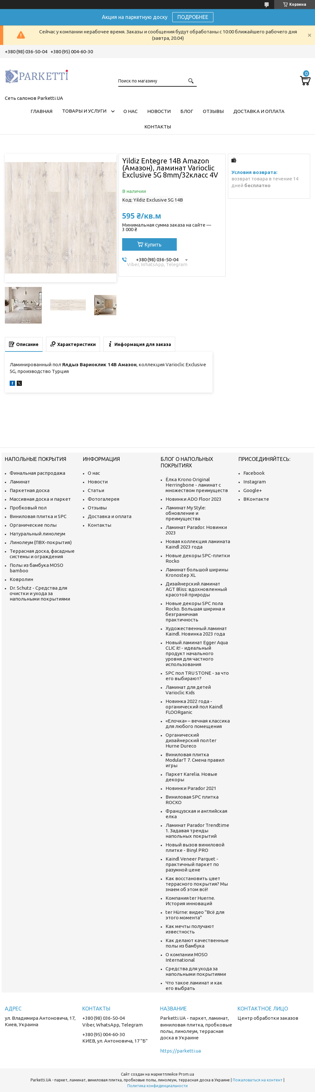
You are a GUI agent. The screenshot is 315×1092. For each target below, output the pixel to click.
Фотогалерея (103, 499)
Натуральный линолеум (37, 533)
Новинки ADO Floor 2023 (193, 499)
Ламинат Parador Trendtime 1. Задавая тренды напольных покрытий (197, 830)
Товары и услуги (84, 111)
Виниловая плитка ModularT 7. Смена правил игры (195, 760)
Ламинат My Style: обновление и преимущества (186, 513)
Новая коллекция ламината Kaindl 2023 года (198, 544)
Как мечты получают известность (190, 928)
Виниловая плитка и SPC (38, 516)
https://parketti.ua (180, 1050)
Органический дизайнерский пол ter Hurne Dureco (191, 740)
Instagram (254, 481)
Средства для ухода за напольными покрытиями (196, 971)
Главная (41, 111)
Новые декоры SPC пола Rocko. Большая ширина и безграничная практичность (195, 611)
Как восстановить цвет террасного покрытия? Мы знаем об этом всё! (197, 884)
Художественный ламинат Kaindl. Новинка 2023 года (196, 631)
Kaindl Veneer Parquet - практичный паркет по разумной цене (192, 864)
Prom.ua (186, 1074)
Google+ (252, 490)
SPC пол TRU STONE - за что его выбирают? (197, 675)
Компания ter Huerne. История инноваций (190, 900)
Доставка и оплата (258, 111)
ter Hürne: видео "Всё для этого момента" (195, 914)
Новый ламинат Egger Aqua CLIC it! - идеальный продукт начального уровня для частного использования (197, 653)
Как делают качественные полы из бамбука (197, 943)
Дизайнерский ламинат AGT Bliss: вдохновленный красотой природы (196, 589)
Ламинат (20, 481)
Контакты (157, 126)
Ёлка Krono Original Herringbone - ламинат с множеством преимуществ (197, 485)
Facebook (254, 473)
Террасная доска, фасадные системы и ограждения (42, 553)
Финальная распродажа (37, 473)
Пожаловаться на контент (258, 1080)
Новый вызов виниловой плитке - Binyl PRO (195, 847)
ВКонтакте (256, 499)
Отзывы (213, 111)
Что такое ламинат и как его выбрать (194, 985)
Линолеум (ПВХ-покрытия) (41, 542)
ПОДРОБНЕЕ (192, 17)
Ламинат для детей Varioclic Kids (188, 689)
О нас (130, 111)
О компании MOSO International (187, 957)
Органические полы (33, 525)
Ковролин (21, 579)
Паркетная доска (30, 490)
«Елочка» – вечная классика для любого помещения (198, 723)
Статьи (96, 490)
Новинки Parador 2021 (191, 788)
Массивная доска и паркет (40, 499)
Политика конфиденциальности (157, 1086)
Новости (159, 111)
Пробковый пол (28, 507)
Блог (186, 111)
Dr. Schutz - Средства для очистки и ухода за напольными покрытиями (40, 593)
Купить (153, 244)
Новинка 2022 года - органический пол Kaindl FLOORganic (194, 706)
